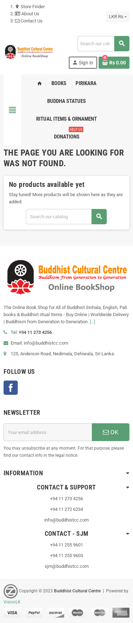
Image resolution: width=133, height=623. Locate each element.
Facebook (11, 388)
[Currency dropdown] (117, 16)
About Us (27, 13)
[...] (92, 321)
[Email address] (48, 432)
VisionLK (12, 602)
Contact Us (29, 20)
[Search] (103, 43)
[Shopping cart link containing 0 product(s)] (114, 63)
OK (110, 432)
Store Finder (30, 6)
